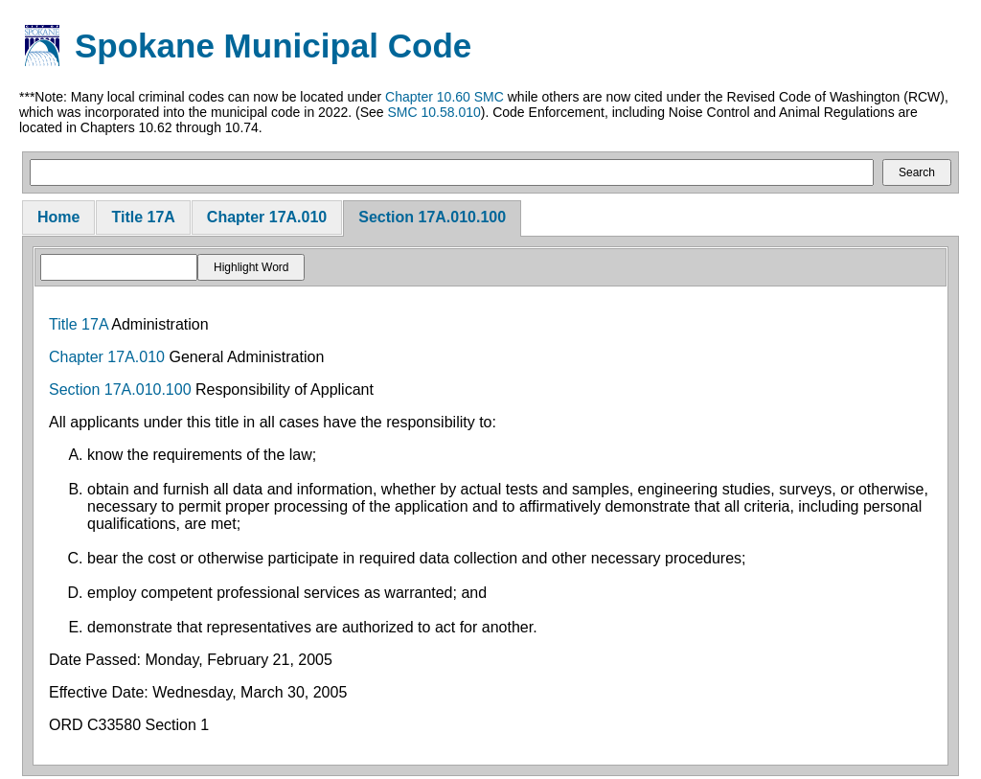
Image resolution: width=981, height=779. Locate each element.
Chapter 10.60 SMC (444, 96)
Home (58, 217)
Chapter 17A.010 (267, 217)
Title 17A (142, 217)
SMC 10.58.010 (433, 112)
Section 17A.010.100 (432, 217)
